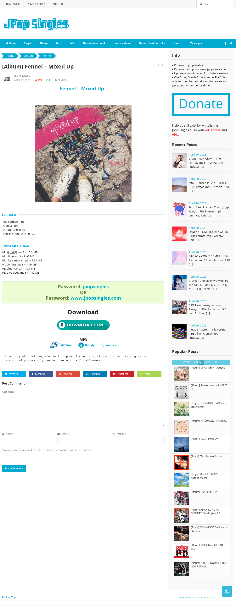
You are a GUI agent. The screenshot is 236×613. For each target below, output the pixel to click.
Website (119, 433)
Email (145, 374)
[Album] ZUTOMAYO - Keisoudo (209, 421)
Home (11, 43)
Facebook (39, 374)
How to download (94, 43)
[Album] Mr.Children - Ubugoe (208, 367)
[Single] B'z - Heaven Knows (206, 456)
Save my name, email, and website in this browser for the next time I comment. (47, 450)
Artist (59, 43)
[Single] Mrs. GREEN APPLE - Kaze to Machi (206, 476)
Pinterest (120, 374)
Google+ (66, 374)
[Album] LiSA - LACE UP (204, 492)
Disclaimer (13, 4)
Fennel (62, 80)
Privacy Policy (36, 4)
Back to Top (9, 597)
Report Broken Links (152, 43)
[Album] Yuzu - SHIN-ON (205, 438)
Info (72, 43)
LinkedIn (93, 374)
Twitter (11, 374)
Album (43, 43)
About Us (58, 4)
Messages (196, 43)
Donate (177, 43)
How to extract (122, 43)
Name (8, 433)
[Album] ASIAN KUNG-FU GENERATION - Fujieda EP (205, 511)
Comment (9, 391)
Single (28, 43)
